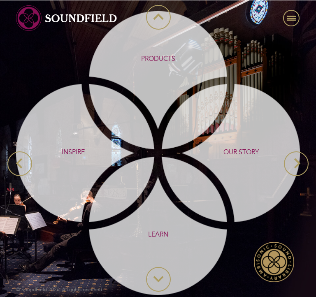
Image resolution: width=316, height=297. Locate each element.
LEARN (158, 234)
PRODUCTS (158, 59)
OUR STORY (241, 152)
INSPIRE (73, 152)
